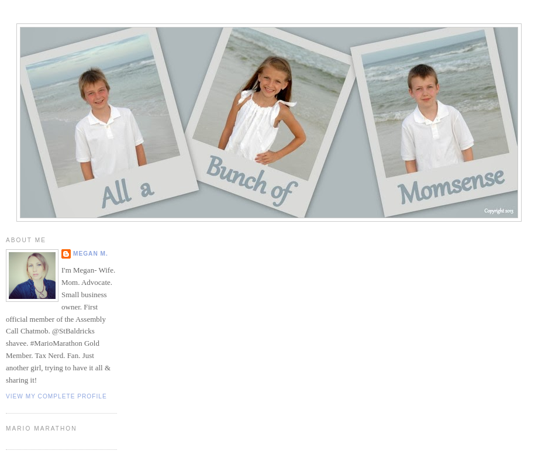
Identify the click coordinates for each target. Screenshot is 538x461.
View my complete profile (56, 396)
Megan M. (90, 253)
